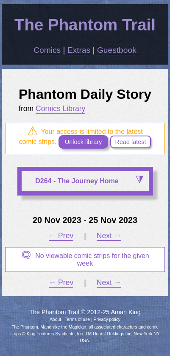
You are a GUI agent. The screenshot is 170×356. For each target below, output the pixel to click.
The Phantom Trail (85, 25)
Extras (78, 50)
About (55, 319)
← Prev (61, 235)
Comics (47, 50)
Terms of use (77, 319)
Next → (109, 235)
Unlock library (83, 142)
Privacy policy (107, 319)
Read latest (130, 142)
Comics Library (60, 108)
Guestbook (117, 50)
